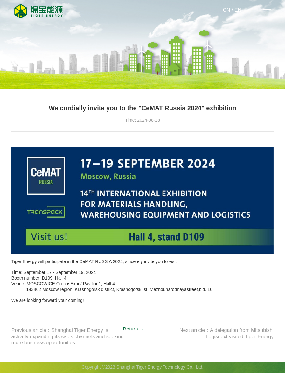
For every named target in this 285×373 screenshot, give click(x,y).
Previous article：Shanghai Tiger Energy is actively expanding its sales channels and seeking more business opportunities (67, 337)
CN (226, 10)
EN (237, 10)
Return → (134, 329)
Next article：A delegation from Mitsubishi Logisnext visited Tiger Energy (226, 334)
